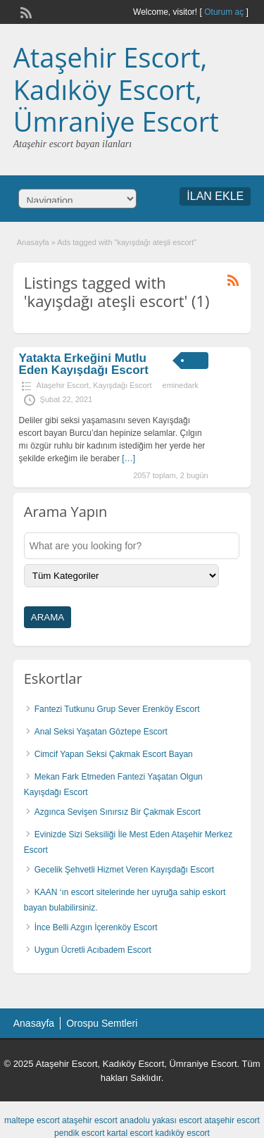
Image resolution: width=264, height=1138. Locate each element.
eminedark (181, 385)
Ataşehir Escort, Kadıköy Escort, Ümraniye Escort (116, 89)
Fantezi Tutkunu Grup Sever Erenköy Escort (117, 709)
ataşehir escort (90, 1120)
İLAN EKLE (215, 196)
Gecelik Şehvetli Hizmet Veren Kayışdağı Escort (124, 870)
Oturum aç (225, 12)
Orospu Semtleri (101, 1023)
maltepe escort (32, 1120)
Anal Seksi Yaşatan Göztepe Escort (101, 732)
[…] (128, 458)
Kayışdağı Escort (122, 385)
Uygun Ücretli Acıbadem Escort (92, 950)
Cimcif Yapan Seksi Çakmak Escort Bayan (113, 754)
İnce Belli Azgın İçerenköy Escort (96, 927)
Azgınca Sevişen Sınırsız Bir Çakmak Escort (117, 812)
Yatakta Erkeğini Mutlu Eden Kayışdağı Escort (84, 364)
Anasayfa (33, 242)
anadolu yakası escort (161, 1120)
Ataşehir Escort (63, 385)
